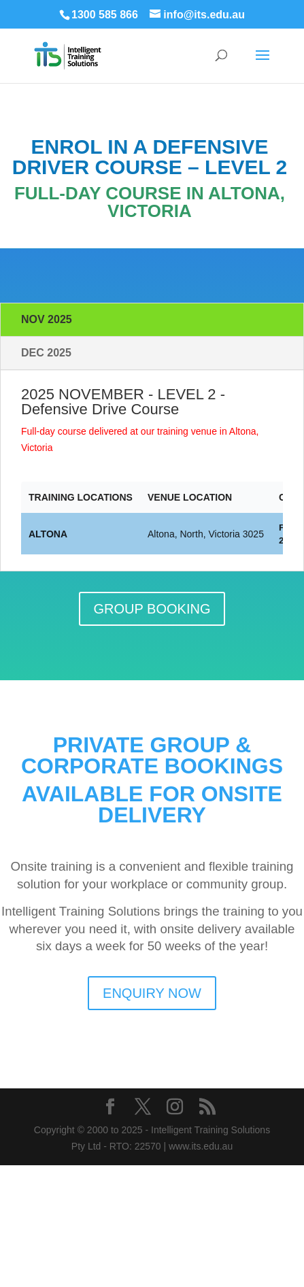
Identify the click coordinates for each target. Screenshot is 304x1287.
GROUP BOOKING (152, 608)
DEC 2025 (46, 352)
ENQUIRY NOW (152, 993)
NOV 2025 (46, 319)
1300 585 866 (104, 14)
